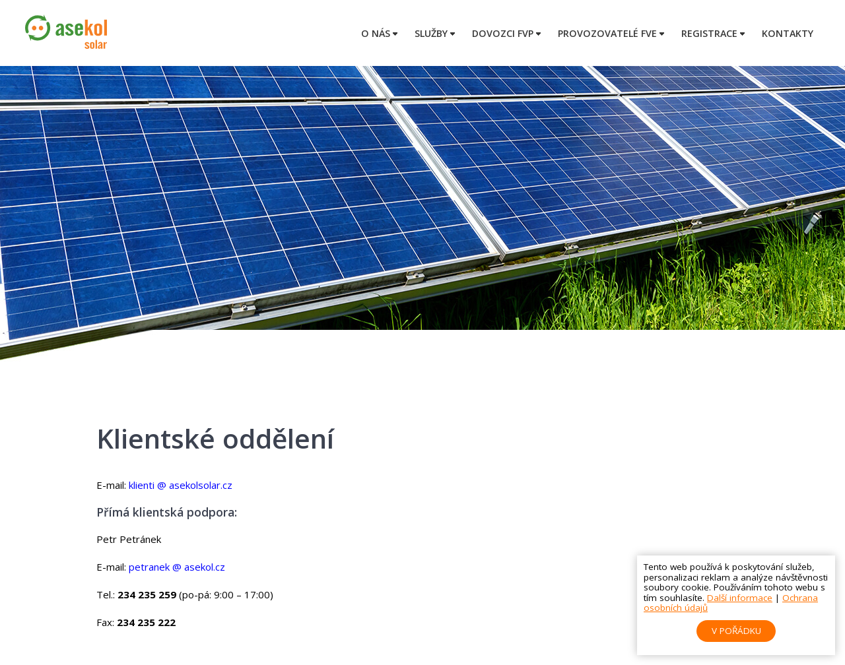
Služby (431, 33)
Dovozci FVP (502, 33)
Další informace (739, 598)
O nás (375, 33)
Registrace (709, 33)
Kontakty (787, 33)
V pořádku (736, 631)
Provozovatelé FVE (607, 33)
